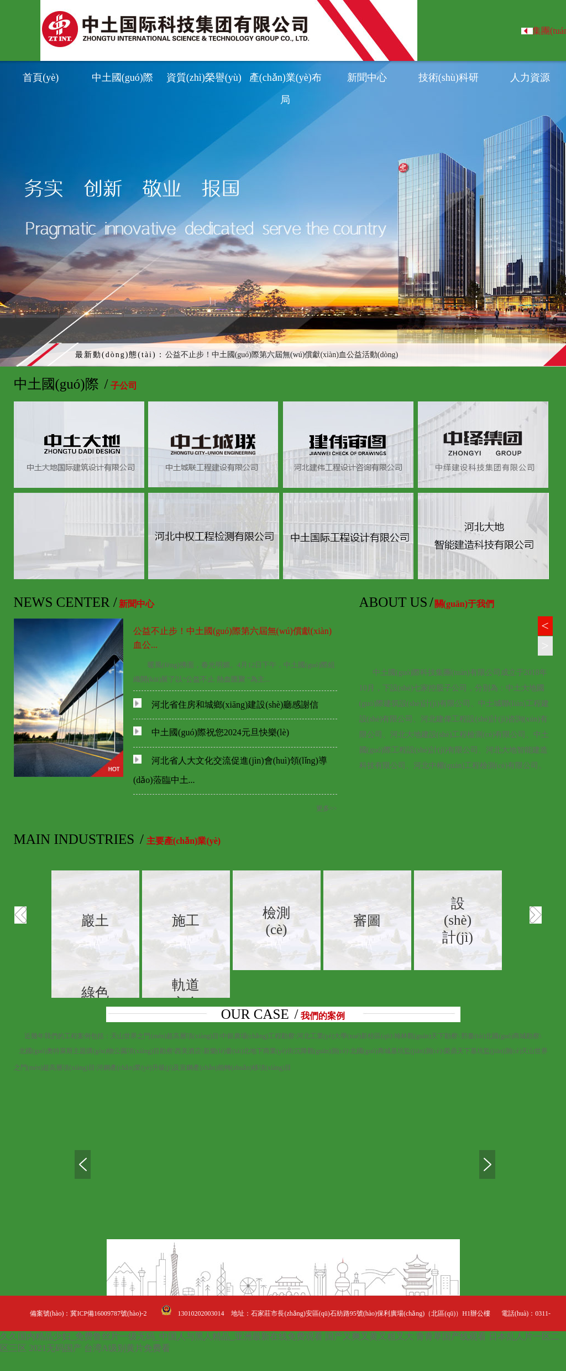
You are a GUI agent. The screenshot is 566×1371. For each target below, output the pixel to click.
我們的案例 (323, 1015)
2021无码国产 (55, 1348)
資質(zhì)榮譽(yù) (204, 77)
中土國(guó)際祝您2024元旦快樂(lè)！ (211, 732)
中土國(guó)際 (122, 77)
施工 (186, 920)
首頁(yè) (41, 77)
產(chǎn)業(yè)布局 (285, 80)
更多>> (326, 808)
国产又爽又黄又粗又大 (369, 1336)
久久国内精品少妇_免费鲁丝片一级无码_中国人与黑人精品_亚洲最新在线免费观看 (161, 1336)
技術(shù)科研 (448, 77)
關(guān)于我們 (464, 604)
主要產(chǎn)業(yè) (183, 841)
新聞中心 (367, 77)
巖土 (95, 920)
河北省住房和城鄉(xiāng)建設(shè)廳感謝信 (225, 704)
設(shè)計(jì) (457, 920)
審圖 (367, 920)
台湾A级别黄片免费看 (127, 1348)
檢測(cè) (276, 921)
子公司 (124, 385)
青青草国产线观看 (451, 1336)
